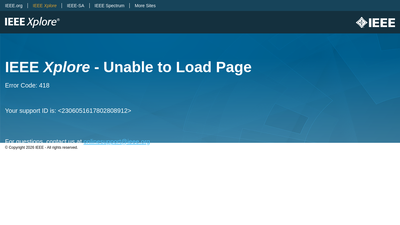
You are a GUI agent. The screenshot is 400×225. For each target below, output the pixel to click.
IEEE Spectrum (110, 5)
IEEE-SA (75, 5)
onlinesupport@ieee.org (116, 141)
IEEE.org (13, 5)
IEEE (45, 5)
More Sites (145, 5)
